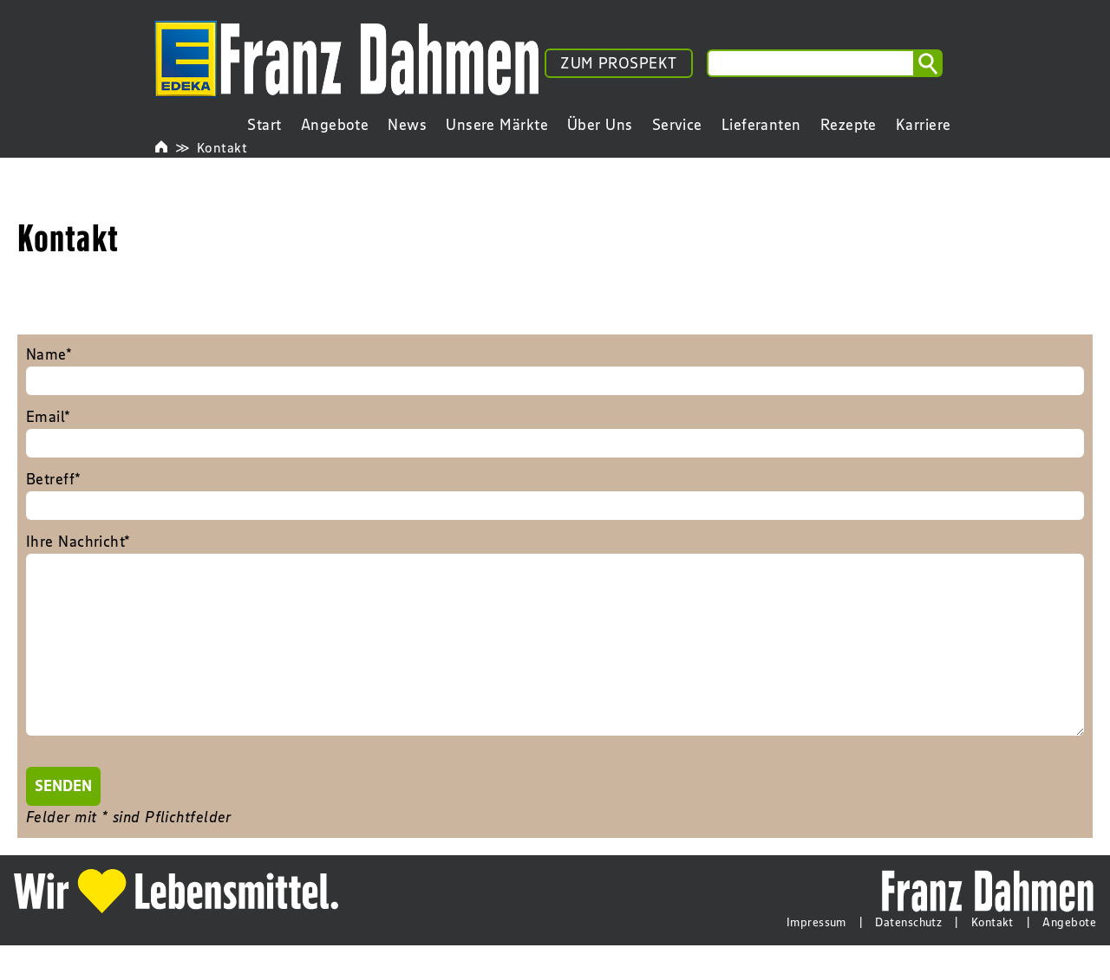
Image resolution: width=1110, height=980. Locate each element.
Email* (555, 432)
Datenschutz (908, 956)
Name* (555, 370)
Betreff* (555, 495)
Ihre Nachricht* (555, 654)
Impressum (816, 956)
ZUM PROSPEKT (618, 63)
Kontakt (222, 147)
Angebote (1069, 956)
